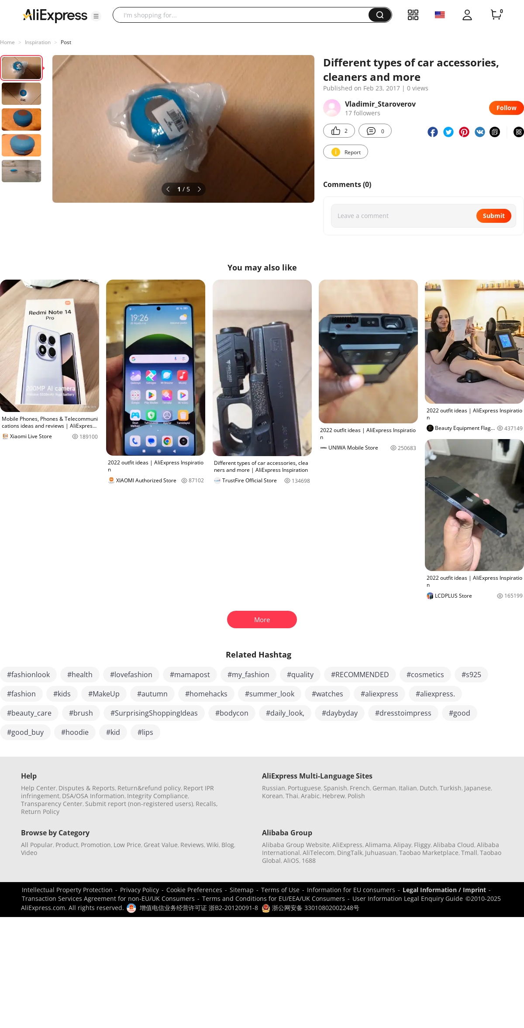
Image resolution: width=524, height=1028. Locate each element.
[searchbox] (244, 14)
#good (459, 713)
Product (66, 845)
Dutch (428, 788)
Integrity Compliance (157, 796)
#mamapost (190, 674)
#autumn (152, 694)
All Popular (37, 845)
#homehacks (206, 694)
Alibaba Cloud (453, 845)
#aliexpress (379, 694)
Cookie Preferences (194, 890)
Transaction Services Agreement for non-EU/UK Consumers (108, 898)
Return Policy (40, 811)
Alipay (402, 845)
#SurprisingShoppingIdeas (154, 713)
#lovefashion (131, 674)
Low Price (127, 845)
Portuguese (304, 788)
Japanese (477, 788)
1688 (309, 860)
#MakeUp (104, 694)
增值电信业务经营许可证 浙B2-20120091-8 (199, 907)
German (384, 788)
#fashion (21, 694)
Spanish (335, 788)
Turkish (451, 788)
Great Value (161, 845)
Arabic (310, 796)
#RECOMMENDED (360, 674)
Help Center (38, 788)
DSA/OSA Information (93, 796)
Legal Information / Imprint (444, 890)
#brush (81, 713)
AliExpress (347, 845)
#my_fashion (248, 674)
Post (66, 42)
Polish (356, 796)
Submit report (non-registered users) (139, 804)
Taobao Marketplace (428, 852)
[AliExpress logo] (55, 15)
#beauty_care (29, 713)
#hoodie (75, 732)
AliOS (291, 860)
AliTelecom (318, 852)
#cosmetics (425, 674)
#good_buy (25, 732)
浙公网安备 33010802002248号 (310, 907)
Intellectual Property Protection (67, 890)
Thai (292, 796)
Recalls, (207, 804)
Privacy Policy (139, 890)
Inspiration (38, 42)
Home (7, 42)
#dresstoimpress (403, 713)
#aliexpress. (435, 694)
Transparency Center (52, 804)
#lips (145, 732)
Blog (227, 845)
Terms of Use (280, 890)
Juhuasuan (380, 852)
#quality (300, 674)
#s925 (471, 674)
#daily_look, (285, 713)
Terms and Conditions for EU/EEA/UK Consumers (273, 898)
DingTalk (349, 852)
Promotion (96, 845)
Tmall (469, 852)
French (360, 788)
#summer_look (269, 694)
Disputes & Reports (87, 788)
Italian (408, 788)
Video (29, 852)
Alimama (378, 845)
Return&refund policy (149, 788)
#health (80, 674)
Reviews (192, 845)
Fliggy (422, 845)
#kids (62, 694)
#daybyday (340, 713)
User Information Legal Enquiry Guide (407, 898)
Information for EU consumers (351, 890)
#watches (327, 694)
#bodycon (231, 713)
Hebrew (333, 796)
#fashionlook (28, 674)
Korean (272, 796)
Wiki (213, 845)
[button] (96, 16)
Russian (273, 788)
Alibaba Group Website (296, 845)
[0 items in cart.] (496, 15)
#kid (113, 732)
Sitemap (242, 890)
